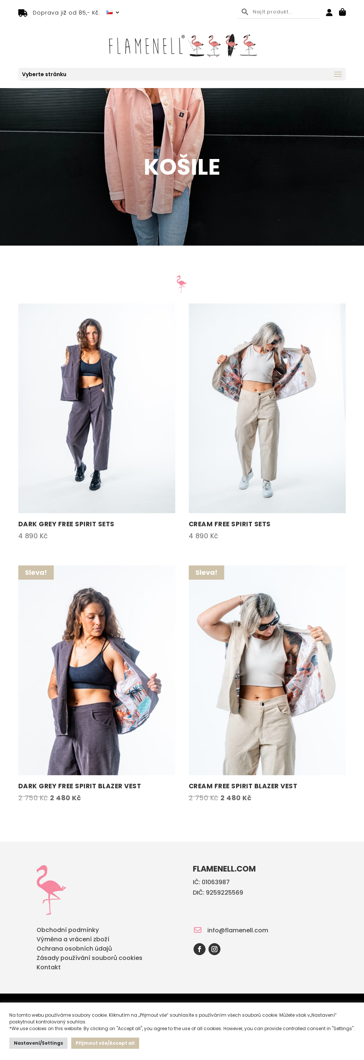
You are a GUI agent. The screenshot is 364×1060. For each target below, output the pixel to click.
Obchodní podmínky (68, 931)
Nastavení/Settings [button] (38, 1043)
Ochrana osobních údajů (74, 949)
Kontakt (49, 968)
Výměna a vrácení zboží (73, 940)
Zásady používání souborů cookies (89, 958)
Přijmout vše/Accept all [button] (105, 1043)
